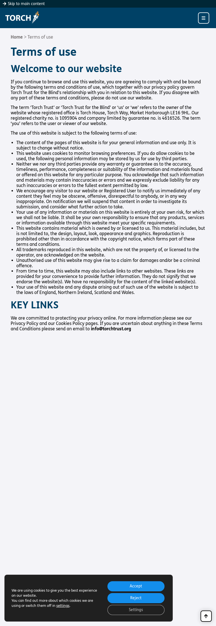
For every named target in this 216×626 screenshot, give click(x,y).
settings (62, 605)
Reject (135, 598)
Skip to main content (24, 3)
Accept (136, 586)
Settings (136, 609)
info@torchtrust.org (111, 328)
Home (17, 37)
